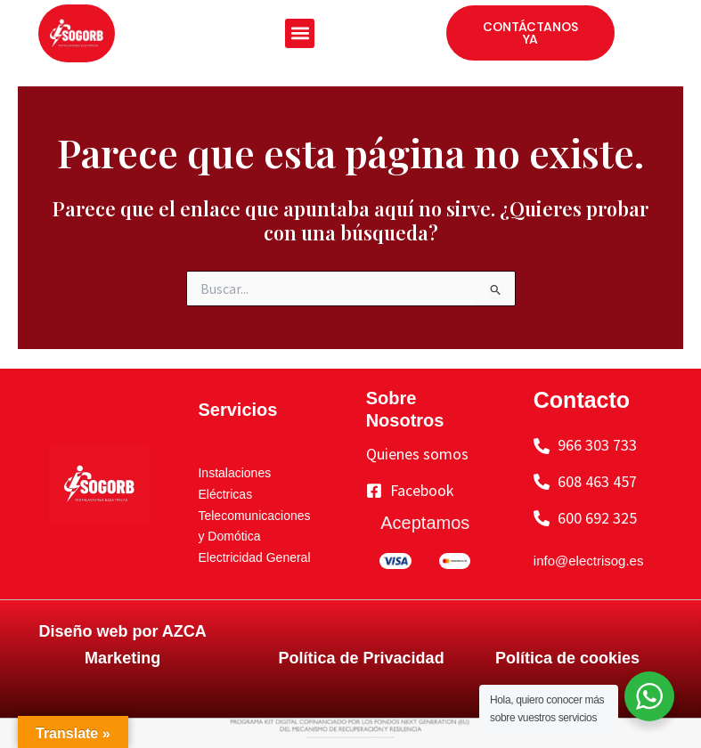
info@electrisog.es (589, 560)
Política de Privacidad (361, 658)
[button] (299, 33)
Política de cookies (567, 658)
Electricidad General (254, 557)
